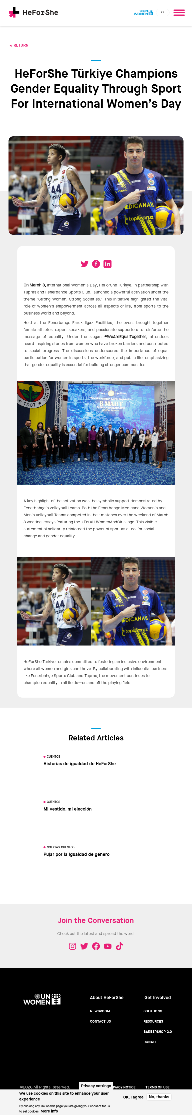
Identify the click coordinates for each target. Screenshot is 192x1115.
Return (21, 45)
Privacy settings (96, 1085)
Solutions (153, 1011)
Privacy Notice (122, 1087)
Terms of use (158, 1087)
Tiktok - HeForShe (120, 946)
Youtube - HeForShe (108, 946)
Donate (150, 1042)
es (162, 12)
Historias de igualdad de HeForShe (80, 764)
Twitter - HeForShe (84, 946)
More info (49, 1111)
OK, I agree (133, 1097)
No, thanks (159, 1097)
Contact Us (100, 1021)
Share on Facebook (96, 264)
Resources (153, 1021)
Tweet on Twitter (84, 264)
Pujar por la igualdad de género (77, 854)
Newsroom (100, 1011)
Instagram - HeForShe (72, 946)
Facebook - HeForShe (96, 946)
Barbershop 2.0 (158, 1031)
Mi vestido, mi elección (68, 809)
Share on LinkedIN (108, 264)
